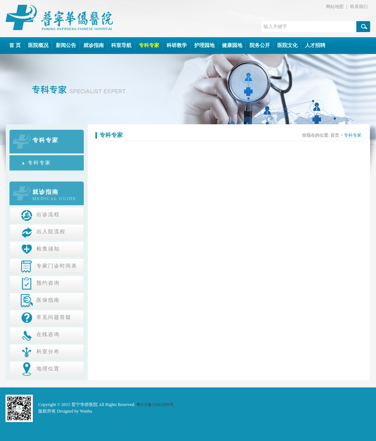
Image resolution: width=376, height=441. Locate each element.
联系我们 (359, 6)
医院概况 (38, 45)
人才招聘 (315, 45)
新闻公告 (66, 45)
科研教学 (177, 45)
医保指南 (40, 300)
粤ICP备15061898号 (155, 404)
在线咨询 (40, 334)
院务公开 (260, 45)
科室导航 (121, 45)
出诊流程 (40, 214)
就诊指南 (93, 45)
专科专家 (149, 45)
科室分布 (40, 351)
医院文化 (287, 45)
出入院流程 (43, 231)
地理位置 (40, 368)
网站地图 (335, 6)
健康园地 (232, 45)
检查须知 (40, 248)
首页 (334, 135)
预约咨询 (40, 283)
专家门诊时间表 (48, 265)
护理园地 (204, 45)
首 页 (15, 45)
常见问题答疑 (45, 317)
